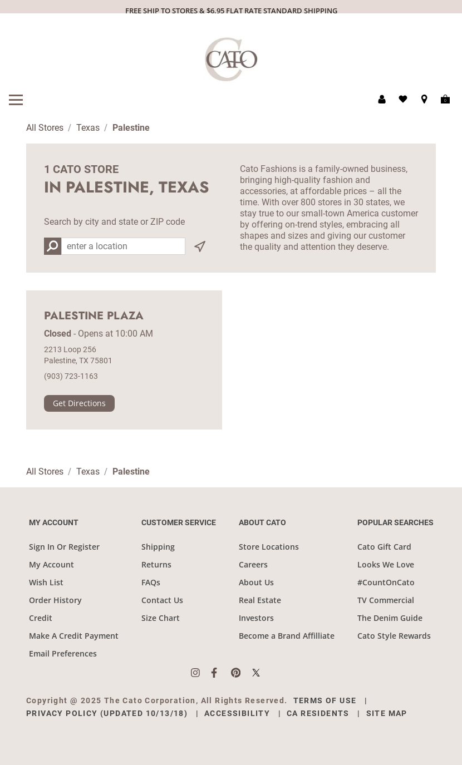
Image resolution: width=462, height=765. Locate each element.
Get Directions (79, 403)
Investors (256, 618)
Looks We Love (385, 564)
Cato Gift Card (384, 546)
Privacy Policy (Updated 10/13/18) (107, 713)
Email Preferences (63, 653)
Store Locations (269, 546)
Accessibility (237, 713)
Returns (156, 564)
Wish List (46, 582)
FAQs (150, 582)
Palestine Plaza (94, 316)
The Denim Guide (389, 618)
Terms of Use (325, 700)
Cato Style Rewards (394, 635)
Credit (40, 618)
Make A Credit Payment (74, 635)
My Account (51, 564)
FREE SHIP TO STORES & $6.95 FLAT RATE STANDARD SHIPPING (231, 11)
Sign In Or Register (64, 546)
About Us (256, 582)
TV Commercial (385, 600)
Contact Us (162, 600)
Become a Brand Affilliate (287, 635)
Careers (253, 564)
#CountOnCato (386, 582)
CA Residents (318, 713)
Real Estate (260, 600)
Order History (55, 600)
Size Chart (160, 618)
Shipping (158, 546)
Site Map (386, 713)
